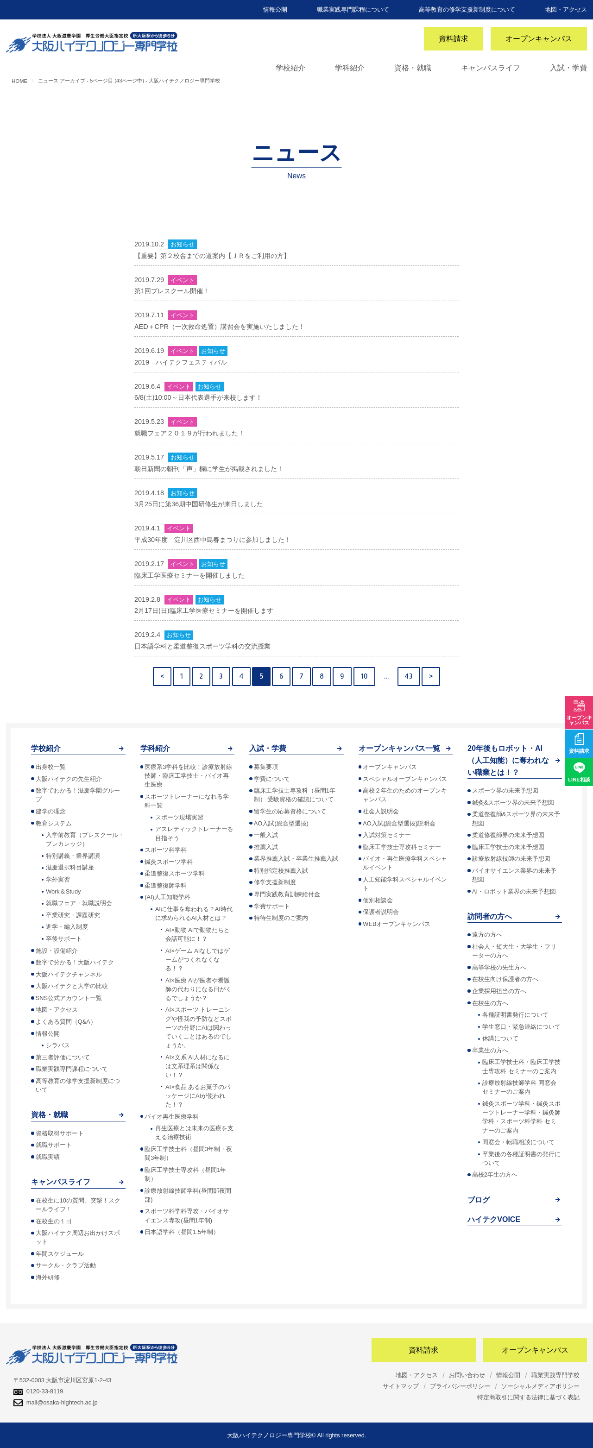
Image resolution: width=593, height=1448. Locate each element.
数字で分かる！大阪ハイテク (75, 962)
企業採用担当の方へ (499, 991)
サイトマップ (401, 1386)
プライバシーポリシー (460, 1386)
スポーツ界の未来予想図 (505, 790)
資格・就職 (412, 68)
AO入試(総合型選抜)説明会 (399, 823)
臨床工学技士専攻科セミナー (402, 847)
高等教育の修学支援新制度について (467, 9)
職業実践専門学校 (555, 1375)
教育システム (54, 823)
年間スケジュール (60, 1253)
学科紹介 (350, 68)
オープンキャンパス (538, 39)
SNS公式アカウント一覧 (69, 998)
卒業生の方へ (490, 1050)
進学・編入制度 (67, 926)
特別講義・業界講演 (73, 855)
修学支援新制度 (275, 882)
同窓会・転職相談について (518, 1142)
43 (409, 676)
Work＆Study (63, 891)
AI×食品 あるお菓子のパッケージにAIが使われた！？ (197, 1095)
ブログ (478, 1200)
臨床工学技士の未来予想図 (508, 847)
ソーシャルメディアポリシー (540, 1386)
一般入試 (266, 834)
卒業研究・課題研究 (73, 915)
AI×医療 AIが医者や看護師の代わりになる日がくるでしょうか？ (198, 989)
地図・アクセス (566, 9)
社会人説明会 (381, 811)
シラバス (58, 1045)
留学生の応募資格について (290, 811)
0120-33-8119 (38, 1391)
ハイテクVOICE (493, 1219)
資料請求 (453, 39)
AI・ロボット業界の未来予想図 (514, 891)
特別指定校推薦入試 (281, 870)
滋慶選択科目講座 (70, 867)
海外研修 (48, 1277)
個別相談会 (378, 900)
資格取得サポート (60, 1133)
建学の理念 (51, 811)
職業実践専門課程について (353, 9)
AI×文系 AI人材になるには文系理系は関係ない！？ (197, 1066)
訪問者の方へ (489, 916)
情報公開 (275, 9)
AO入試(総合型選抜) (281, 823)
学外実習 (58, 879)
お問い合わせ (467, 1375)
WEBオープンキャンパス (396, 923)
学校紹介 (290, 68)
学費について (272, 778)
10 (364, 676)
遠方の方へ (487, 934)
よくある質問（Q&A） (66, 1021)
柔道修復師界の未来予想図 (508, 834)
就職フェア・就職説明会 (79, 903)
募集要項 (266, 766)
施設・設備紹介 (57, 950)
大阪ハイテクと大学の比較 (72, 985)
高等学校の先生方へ (499, 967)
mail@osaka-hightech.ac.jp (55, 1402)
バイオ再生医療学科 (172, 1116)
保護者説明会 (381, 911)
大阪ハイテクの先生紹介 (69, 778)
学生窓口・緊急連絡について (521, 1026)
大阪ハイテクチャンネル (69, 974)
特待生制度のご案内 (281, 917)
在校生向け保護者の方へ (505, 979)
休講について (500, 1038)
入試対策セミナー (387, 834)
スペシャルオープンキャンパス (405, 778)
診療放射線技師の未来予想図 (511, 858)
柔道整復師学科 (166, 885)
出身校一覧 (51, 766)
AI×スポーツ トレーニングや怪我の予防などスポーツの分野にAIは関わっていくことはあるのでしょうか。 (198, 1027)
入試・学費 (568, 68)
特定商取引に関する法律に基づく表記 (528, 1397)
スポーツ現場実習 (179, 817)
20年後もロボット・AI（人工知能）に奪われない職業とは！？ (508, 760)
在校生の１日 (54, 1221)
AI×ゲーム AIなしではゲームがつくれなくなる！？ (197, 959)
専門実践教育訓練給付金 (287, 894)
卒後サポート (64, 938)
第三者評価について (63, 1057)
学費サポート (272, 906)
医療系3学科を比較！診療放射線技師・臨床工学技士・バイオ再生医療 (188, 775)
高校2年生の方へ (494, 1174)
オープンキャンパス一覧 (399, 748)
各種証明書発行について (515, 1014)
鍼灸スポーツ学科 (169, 861)
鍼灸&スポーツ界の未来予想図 (513, 802)
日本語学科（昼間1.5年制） (182, 1231)
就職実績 (48, 1156)
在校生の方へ (490, 1003)
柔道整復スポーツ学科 (175, 873)
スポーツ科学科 (166, 849)
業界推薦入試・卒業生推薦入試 (296, 858)
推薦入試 (266, 847)
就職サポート (54, 1144)
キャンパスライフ (490, 68)
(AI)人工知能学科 (167, 897)
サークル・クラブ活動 (66, 1265)
